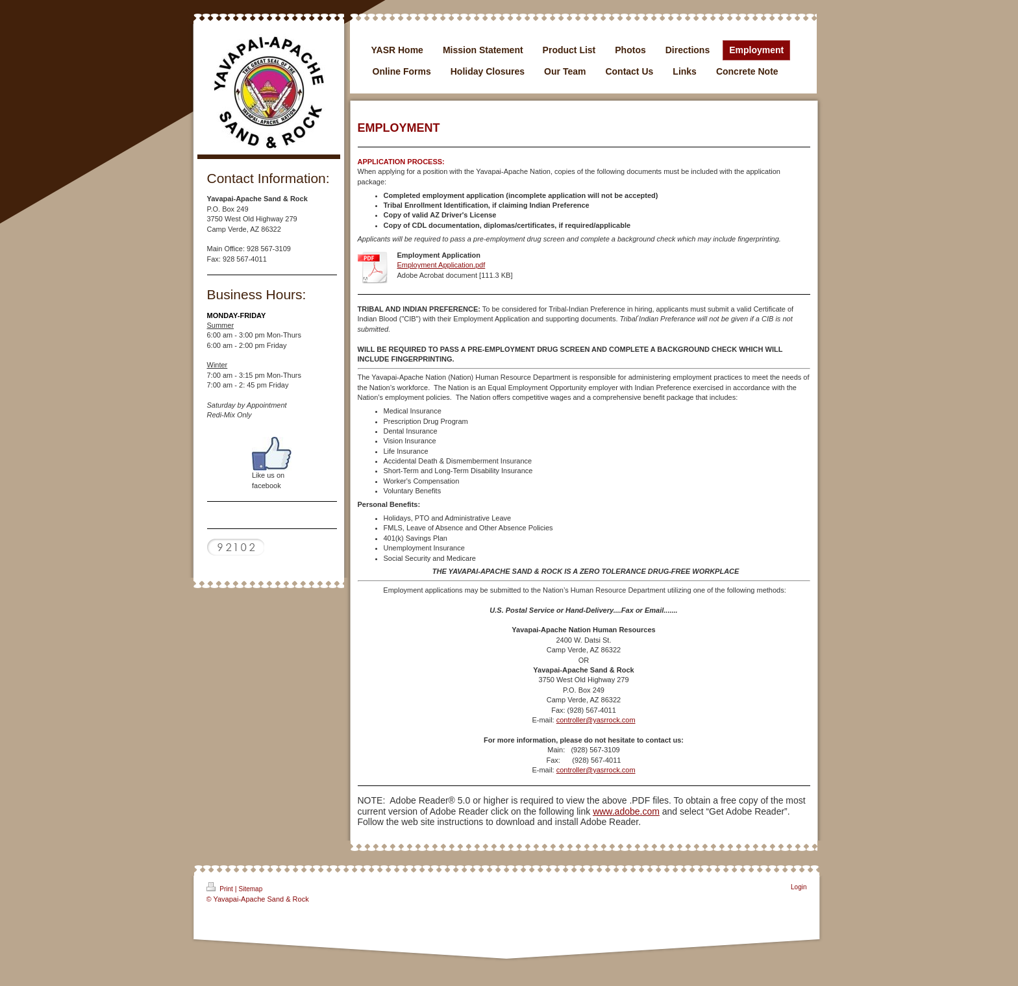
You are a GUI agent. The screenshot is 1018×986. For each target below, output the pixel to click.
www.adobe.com (626, 811)
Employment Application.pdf (441, 265)
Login (798, 887)
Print (220, 887)
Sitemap (251, 889)
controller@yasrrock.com (596, 720)
